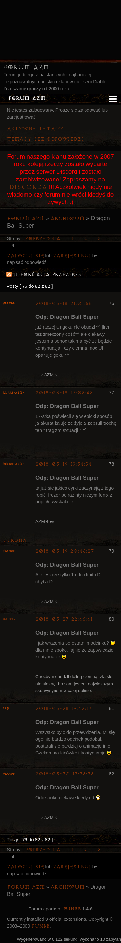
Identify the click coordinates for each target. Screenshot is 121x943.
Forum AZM (26, 67)
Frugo (9, 303)
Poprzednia (42, 239)
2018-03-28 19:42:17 (63, 708)
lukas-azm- (13, 392)
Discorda (28, 187)
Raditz (9, 619)
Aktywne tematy (35, 129)
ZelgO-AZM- (13, 464)
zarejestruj (72, 256)
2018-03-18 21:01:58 (63, 303)
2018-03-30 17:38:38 (64, 774)
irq (6, 708)
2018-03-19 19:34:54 (63, 464)
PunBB (72, 909)
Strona (14, 540)
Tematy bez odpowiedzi (45, 139)
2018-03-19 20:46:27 (64, 551)
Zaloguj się (25, 256)
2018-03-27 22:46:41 (64, 619)
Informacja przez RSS (47, 274)
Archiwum (67, 218)
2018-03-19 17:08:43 (64, 393)
